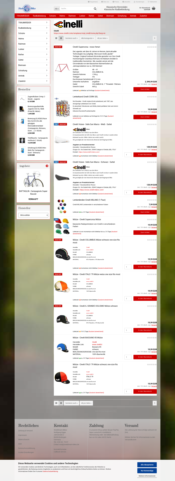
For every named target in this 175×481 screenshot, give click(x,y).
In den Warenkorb (145, 154)
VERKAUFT (33, 199)
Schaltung (122, 16)
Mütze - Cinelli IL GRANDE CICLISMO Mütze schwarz (95, 306)
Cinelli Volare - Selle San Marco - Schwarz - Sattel (94, 162)
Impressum (22, 435)
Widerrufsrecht (23, 439)
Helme (62, 16)
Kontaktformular (60, 449)
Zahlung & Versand (25, 431)
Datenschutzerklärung (50, 471)
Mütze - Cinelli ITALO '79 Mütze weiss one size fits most (96, 274)
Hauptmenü (93, 2)
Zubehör (143, 16)
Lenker (82, 16)
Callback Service (60, 452)
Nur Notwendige (147, 471)
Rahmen (72, 16)
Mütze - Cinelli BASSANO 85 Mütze (88, 337)
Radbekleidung (39, 16)
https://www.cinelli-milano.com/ (89, 152)
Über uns (105, 2)
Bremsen (110, 16)
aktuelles (126, 2)
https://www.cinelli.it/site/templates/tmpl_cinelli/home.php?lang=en (79, 33)
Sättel (100, 16)
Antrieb (133, 16)
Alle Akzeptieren (147, 465)
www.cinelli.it (89, 249)
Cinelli (87, 247)
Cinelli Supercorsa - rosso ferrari (86, 47)
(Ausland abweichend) (102, 90)
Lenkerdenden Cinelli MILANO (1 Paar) (89, 200)
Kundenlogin (139, 2)
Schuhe (52, 16)
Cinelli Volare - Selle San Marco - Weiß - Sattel (92, 124)
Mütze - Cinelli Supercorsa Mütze (87, 219)
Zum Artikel (145, 89)
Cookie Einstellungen (26, 452)
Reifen (91, 16)
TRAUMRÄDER (23, 16)
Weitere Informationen (147, 476)
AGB (20, 444)
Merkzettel (152, 2)
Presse (116, 2)
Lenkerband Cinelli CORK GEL (85, 96)
